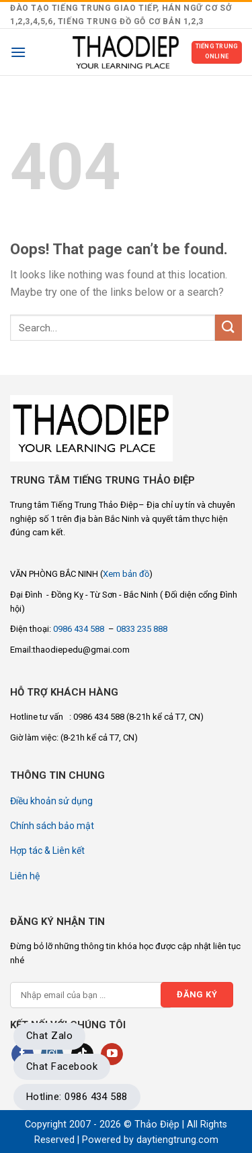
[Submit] (228, 328)
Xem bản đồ (126, 574)
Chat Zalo (49, 1036)
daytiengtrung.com (177, 1140)
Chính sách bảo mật (52, 825)
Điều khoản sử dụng (51, 800)
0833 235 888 (141, 629)
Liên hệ (25, 876)
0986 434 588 (79, 629)
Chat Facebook (61, 1066)
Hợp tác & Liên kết (47, 850)
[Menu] (18, 52)
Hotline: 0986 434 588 (77, 1097)
